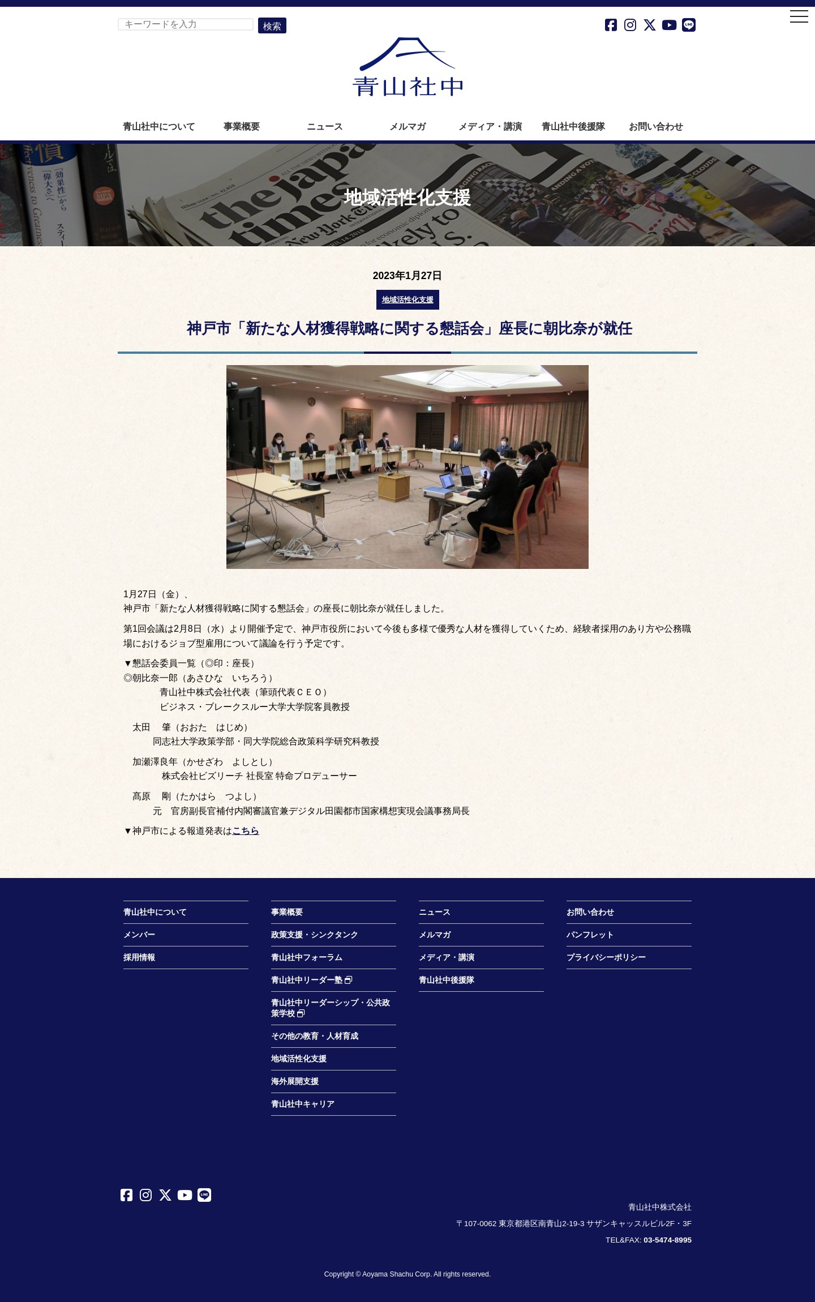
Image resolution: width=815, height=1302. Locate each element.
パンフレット (590, 935)
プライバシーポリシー (606, 957)
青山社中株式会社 (407, 66)
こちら (245, 831)
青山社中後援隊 (573, 126)
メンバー (139, 935)
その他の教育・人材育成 (314, 1036)
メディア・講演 (490, 126)
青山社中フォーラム (306, 957)
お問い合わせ (656, 126)
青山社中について (159, 126)
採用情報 (139, 957)
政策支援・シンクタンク (314, 935)
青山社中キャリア (302, 1104)
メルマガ (407, 126)
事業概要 (242, 126)
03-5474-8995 (668, 1240)
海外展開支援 (295, 1081)
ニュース (325, 126)
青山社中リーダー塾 (312, 980)
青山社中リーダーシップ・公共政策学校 (330, 1008)
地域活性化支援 (408, 299)
